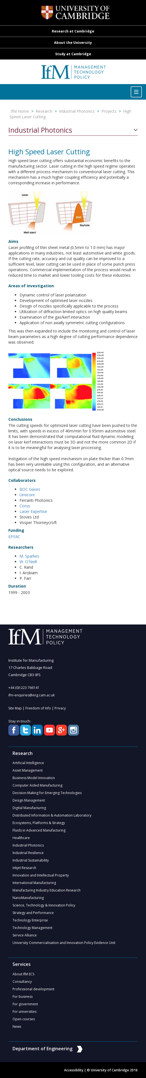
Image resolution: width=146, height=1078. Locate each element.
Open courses (24, 1019)
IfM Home (20, 111)
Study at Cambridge (73, 54)
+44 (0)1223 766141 (23, 687)
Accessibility (73, 1070)
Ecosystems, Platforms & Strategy (39, 822)
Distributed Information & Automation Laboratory (52, 815)
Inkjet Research (24, 867)
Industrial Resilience (28, 852)
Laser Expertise (33, 511)
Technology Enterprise (30, 920)
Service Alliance (25, 935)
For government (25, 1004)
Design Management (29, 800)
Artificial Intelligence (28, 762)
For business (23, 996)
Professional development (33, 989)
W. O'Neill (28, 561)
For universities (24, 1011)
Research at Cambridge (73, 31)
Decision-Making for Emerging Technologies (47, 792)
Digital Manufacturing (29, 807)
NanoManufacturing (28, 897)
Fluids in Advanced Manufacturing (39, 830)
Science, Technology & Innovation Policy (44, 905)
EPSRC (14, 536)
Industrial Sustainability (31, 860)
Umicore (27, 494)
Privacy (60, 708)
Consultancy (22, 981)
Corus (25, 505)
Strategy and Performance (33, 912)
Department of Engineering (47, 1049)
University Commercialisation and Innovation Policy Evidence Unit (64, 942)
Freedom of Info (38, 708)
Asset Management (28, 770)
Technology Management (32, 927)
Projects (108, 111)
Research (44, 111)
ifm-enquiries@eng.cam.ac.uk (31, 695)
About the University (73, 42)
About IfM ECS (23, 974)
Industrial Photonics (77, 111)
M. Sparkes (29, 556)
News (17, 1026)
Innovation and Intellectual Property (41, 875)
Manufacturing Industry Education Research (47, 890)
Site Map (15, 708)
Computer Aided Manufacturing (37, 785)
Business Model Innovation (34, 777)
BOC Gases (30, 489)
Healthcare (21, 837)
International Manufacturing (34, 882)
